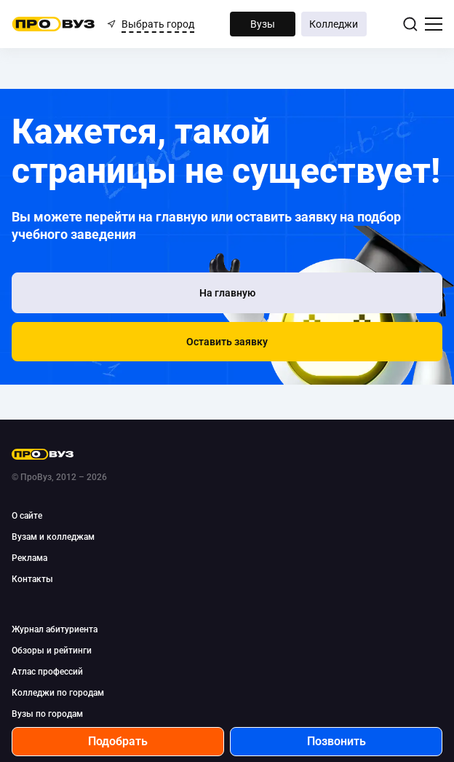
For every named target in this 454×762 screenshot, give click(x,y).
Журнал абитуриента (54, 629)
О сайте (27, 516)
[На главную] (227, 292)
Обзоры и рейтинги (52, 650)
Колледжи (333, 24)
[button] (227, 341)
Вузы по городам (47, 714)
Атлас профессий (47, 672)
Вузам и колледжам (53, 537)
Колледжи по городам (58, 693)
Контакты (32, 579)
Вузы (262, 24)
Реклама (29, 558)
